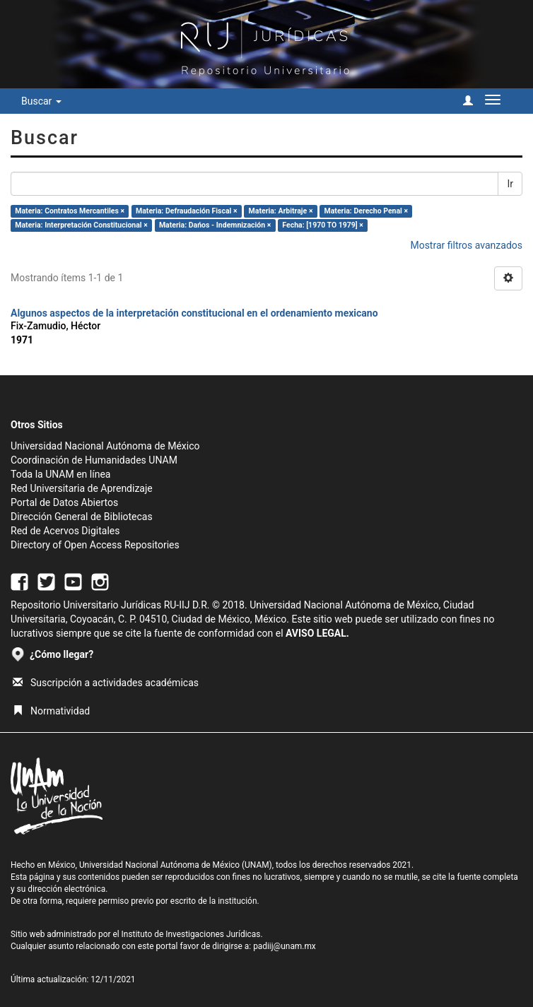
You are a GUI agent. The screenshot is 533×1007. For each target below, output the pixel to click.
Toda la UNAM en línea (60, 474)
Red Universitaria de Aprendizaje (82, 488)
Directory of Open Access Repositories (95, 544)
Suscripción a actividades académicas (106, 682)
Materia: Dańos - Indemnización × (215, 225)
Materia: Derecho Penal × (366, 211)
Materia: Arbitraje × (281, 211)
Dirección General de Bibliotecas (82, 516)
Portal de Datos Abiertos (64, 502)
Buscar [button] (41, 101)
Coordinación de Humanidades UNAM (94, 460)
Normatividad (51, 711)
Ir (510, 183)
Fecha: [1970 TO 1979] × (322, 225)
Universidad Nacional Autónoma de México (105, 446)
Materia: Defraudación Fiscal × (186, 211)
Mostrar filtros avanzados (466, 245)
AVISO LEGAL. (317, 633)
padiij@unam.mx (284, 946)
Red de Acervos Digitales (65, 530)
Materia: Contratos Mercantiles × (69, 211)
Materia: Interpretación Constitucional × (81, 225)
